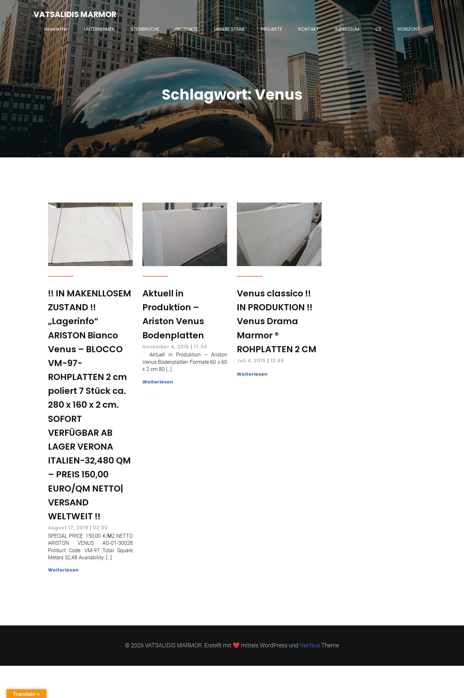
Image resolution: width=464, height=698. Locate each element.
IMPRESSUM (347, 29)
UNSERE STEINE (229, 29)
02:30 (100, 527)
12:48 (277, 360)
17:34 (200, 347)
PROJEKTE (271, 29)
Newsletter (56, 29)
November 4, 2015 (165, 347)
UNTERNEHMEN (99, 29)
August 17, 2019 (68, 527)
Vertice (310, 645)
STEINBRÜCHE (145, 29)
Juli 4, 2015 (251, 360)
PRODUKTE (186, 29)
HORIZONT (409, 29)
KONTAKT (308, 29)
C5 (378, 29)
